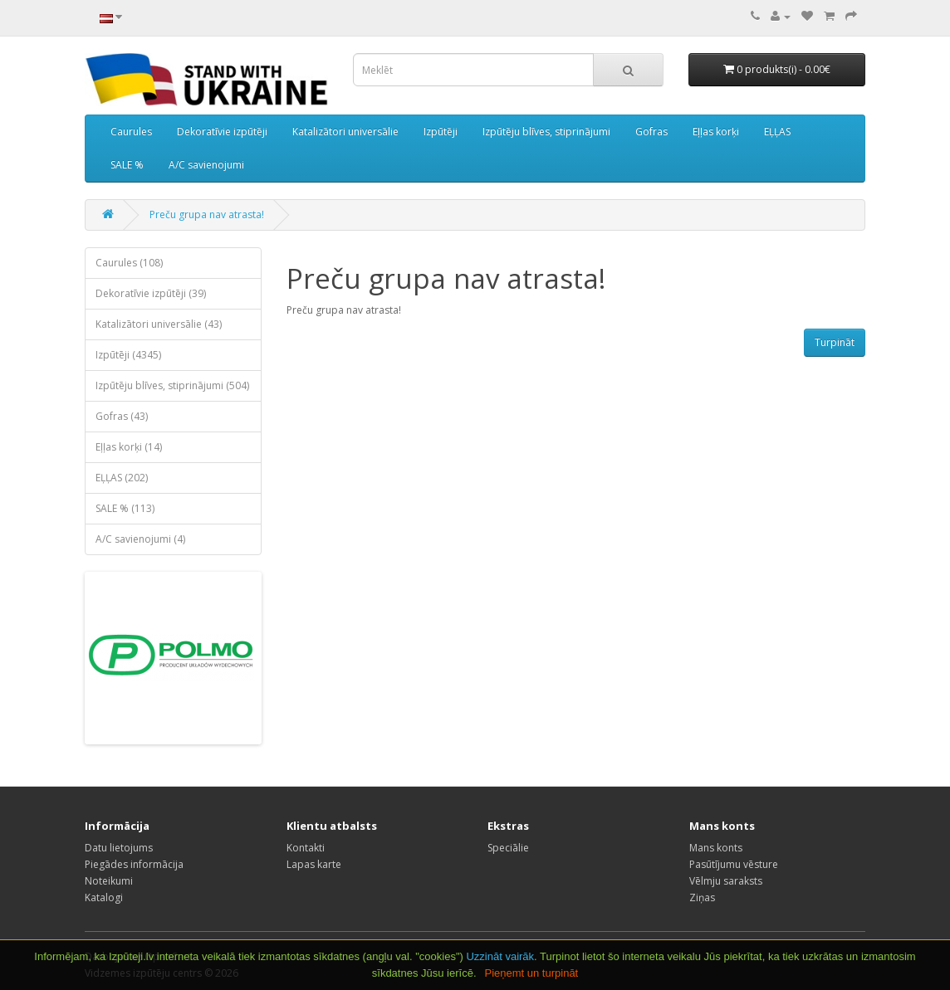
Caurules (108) (129, 263)
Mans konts (715, 848)
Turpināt (835, 342)
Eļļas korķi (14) (128, 447)
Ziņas (702, 897)
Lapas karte (313, 864)
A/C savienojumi (206, 165)
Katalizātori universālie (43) (158, 324)
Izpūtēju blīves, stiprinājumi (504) (172, 385)
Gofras (651, 131)
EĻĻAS (777, 131)
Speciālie (508, 848)
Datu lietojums (119, 848)
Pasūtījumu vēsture (733, 864)
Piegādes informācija (134, 864)
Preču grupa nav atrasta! (206, 214)
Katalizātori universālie (345, 131)
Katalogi (104, 897)
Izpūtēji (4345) (128, 355)
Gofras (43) (121, 416)
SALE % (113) (124, 508)
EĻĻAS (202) (121, 478)
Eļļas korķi (716, 131)
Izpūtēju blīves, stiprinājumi (546, 131)
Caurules (131, 131)
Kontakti (305, 848)
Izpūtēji (441, 131)
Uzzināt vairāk (500, 956)
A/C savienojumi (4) (140, 539)
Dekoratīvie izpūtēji (222, 131)
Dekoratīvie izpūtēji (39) (150, 293)
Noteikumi (109, 881)
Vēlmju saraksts (725, 881)
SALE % (127, 165)
